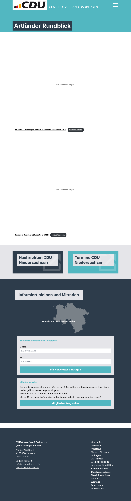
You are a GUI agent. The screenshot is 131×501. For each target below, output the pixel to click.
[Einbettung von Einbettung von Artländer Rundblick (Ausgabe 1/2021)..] (65, 189)
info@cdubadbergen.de (28, 464)
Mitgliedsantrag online (65, 403)
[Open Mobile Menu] (115, 5)
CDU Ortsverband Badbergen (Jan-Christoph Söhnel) (31, 444)
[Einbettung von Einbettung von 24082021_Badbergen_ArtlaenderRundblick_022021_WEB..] (65, 84)
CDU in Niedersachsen (27, 467)
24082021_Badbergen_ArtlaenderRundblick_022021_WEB (40, 130)
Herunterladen (75, 130)
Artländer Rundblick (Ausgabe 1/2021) (32, 235)
